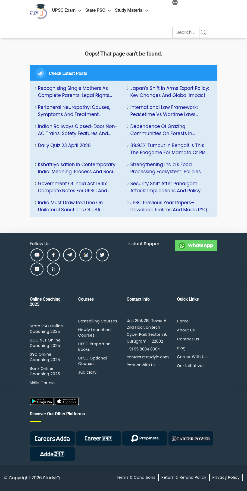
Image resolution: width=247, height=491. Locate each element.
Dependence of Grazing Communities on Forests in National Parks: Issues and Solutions (161, 130)
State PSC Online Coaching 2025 (46, 328)
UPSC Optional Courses (92, 360)
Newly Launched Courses (94, 332)
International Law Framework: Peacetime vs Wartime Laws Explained (164, 111)
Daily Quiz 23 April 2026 (64, 145)
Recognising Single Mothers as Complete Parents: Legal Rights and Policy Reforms (74, 92)
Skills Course (42, 383)
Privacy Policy (226, 477)
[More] (175, 3)
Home (183, 321)
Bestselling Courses (97, 321)
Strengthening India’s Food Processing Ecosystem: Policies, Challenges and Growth (166, 168)
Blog (181, 348)
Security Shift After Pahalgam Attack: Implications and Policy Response (165, 187)
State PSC (95, 10)
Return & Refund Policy (184, 477)
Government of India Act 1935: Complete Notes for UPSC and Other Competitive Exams (72, 187)
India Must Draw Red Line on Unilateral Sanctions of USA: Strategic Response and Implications (70, 206)
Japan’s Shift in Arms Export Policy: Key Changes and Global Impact (169, 92)
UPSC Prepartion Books (94, 346)
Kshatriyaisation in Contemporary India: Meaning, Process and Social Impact (77, 168)
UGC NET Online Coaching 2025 (45, 342)
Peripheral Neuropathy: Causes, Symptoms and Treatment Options (74, 111)
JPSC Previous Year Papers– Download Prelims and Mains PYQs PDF (170, 206)
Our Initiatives (190, 365)
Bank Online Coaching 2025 (45, 371)
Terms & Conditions (135, 477)
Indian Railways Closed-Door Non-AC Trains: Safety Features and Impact (77, 130)
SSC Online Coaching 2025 (45, 357)
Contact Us (188, 339)
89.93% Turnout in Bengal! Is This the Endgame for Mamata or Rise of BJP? (169, 149)
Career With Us (192, 356)
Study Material (129, 10)
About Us (186, 330)
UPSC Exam (64, 10)
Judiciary (87, 372)
